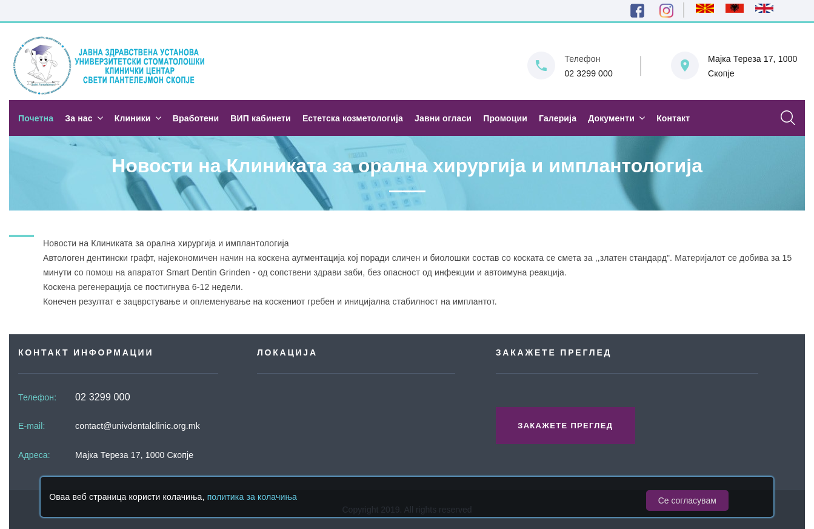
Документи (611, 118)
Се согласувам (687, 500)
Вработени (196, 118)
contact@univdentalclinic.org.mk (137, 426)
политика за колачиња (252, 497)
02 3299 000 (588, 73)
